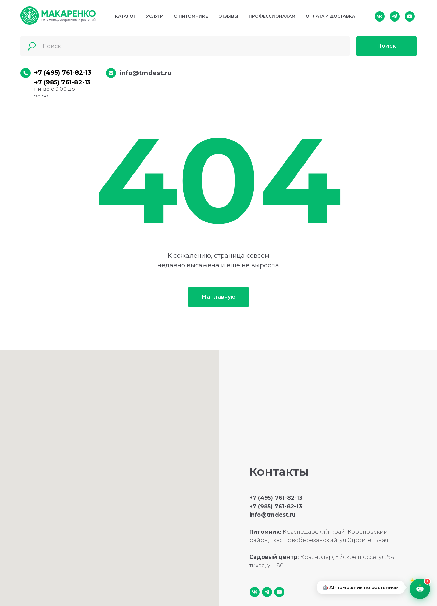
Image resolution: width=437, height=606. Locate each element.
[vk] (380, 16)
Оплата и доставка (330, 16)
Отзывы (228, 16)
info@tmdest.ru (145, 73)
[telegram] (395, 16)
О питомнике (191, 16)
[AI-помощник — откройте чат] (418, 587)
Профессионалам (272, 16)
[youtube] (410, 16)
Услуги (155, 16)
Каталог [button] (125, 16)
